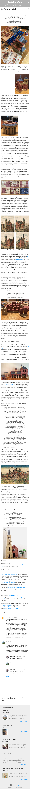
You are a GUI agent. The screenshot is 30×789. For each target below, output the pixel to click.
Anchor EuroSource (14, 569)
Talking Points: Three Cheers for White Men (13, 768)
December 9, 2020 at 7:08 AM (20, 656)
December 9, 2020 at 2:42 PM (20, 663)
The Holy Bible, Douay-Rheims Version (9, 574)
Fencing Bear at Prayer (15, 2)
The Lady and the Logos (6, 605)
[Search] (28, 2)
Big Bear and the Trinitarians (9, 739)
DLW (7, 617)
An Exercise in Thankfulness (9, 754)
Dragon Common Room (9, 608)
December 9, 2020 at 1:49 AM (16, 642)
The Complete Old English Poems (8, 582)
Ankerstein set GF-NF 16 (14, 595)
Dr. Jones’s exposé (9, 384)
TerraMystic (8, 642)
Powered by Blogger (15, 785)
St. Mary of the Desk (7, 725)
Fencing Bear (12, 656)
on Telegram (16, 608)
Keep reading (23, 721)
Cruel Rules (5, 710)
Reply (7, 639)
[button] (28, 9)
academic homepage (19, 259)
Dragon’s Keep (11, 606)
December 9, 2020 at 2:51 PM (20, 669)
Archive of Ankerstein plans (6, 568)
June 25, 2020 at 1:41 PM (13, 617)
